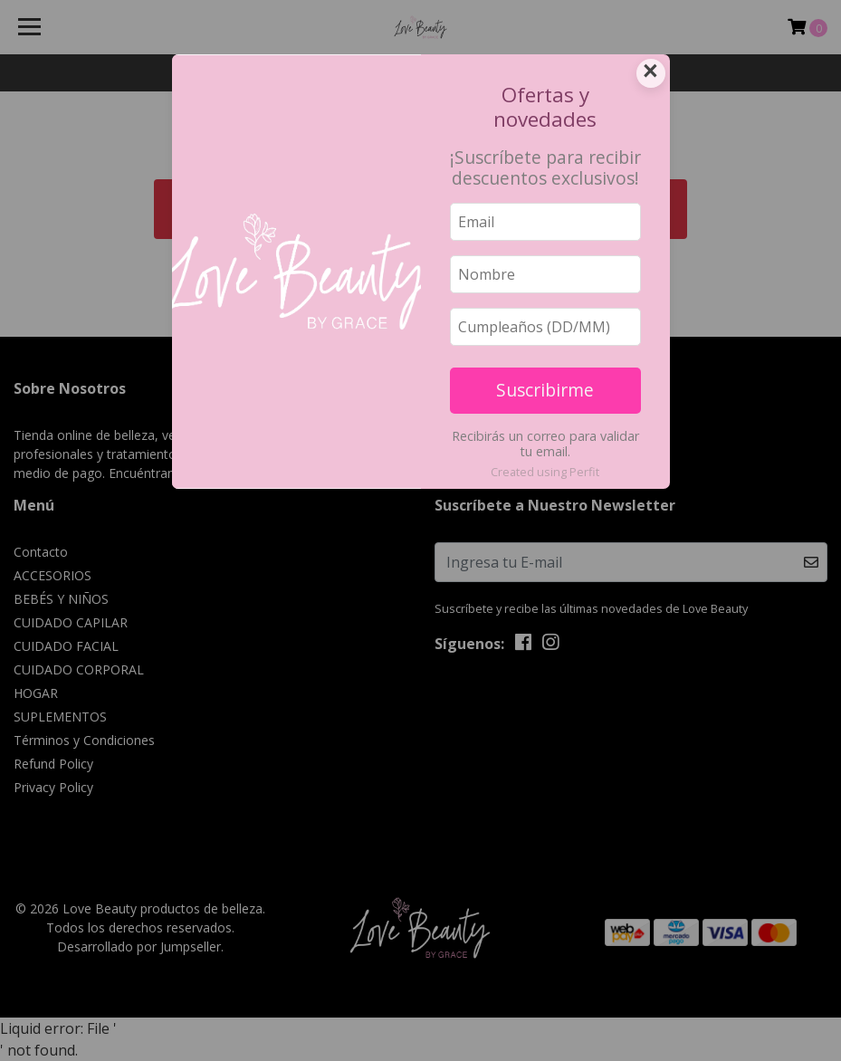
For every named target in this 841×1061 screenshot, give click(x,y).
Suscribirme (545, 390)
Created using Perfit (545, 472)
